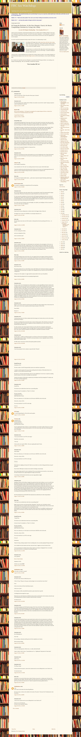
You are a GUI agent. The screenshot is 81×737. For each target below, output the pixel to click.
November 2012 (65, 216)
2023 (62, 197)
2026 (62, 191)
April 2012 (64, 234)
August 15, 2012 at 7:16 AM (19, 205)
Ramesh (15, 109)
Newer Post (14, 729)
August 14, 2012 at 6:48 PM (19, 158)
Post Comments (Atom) (20, 731)
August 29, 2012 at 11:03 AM (19, 705)
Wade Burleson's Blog (64, 160)
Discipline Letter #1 (64, 150)
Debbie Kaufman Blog (65, 134)
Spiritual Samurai (64, 114)
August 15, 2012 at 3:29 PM (19, 250)
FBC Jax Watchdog (64, 35)
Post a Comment (16, 708)
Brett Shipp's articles (31, 55)
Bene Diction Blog (64, 145)
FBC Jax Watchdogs (23, 5)
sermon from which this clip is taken (47, 42)
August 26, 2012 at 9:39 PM (19, 643)
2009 (62, 245)
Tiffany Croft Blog (64, 169)
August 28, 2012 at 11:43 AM (19, 660)
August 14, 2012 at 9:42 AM (19, 97)
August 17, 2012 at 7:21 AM (19, 430)
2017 (62, 204)
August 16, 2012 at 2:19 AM (19, 299)
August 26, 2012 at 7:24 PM (19, 628)
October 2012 (64, 218)
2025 (62, 193)
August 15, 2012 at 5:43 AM (19, 186)
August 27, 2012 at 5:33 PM (19, 653)
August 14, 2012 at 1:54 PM (19, 116)
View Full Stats (62, 186)
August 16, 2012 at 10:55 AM (19, 359)
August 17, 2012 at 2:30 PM (19, 476)
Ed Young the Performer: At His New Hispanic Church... (65, 225)
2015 (62, 207)
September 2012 (65, 220)
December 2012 (65, 214)
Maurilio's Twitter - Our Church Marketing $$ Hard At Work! (65, 178)
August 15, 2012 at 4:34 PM (19, 279)
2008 (62, 247)
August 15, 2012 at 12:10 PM (19, 225)
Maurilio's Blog (63, 175)
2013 (62, 211)
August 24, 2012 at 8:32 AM (19, 613)
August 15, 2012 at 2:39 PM (19, 238)
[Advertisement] (33, 719)
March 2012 (64, 236)
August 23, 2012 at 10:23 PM (19, 601)
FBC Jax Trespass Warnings (64, 154)
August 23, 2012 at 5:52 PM (19, 572)
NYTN (15, 411)
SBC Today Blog (64, 164)
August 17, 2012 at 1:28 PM (19, 445)
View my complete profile (64, 51)
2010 (62, 243)
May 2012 (64, 232)
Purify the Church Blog (65, 148)
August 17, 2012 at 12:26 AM (19, 414)
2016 (62, 206)
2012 (62, 213)
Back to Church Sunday (18, 558)
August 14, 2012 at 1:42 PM (19, 105)
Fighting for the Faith (64, 141)
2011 (62, 241)
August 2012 (64, 222)
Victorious (16, 418)
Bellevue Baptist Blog (64, 166)
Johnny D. (16, 162)
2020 (62, 198)
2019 (62, 200)
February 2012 (64, 237)
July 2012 (64, 228)
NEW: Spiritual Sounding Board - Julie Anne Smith (65, 102)
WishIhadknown (17, 569)
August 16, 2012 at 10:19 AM (19, 331)
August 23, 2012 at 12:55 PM (19, 565)
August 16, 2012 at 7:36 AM (19, 312)
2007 (62, 249)
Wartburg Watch (63, 138)
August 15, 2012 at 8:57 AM (19, 215)
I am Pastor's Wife (64, 111)
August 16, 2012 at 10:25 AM (19, 343)
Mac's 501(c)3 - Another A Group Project (65, 181)
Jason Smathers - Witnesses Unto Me (64, 121)
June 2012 (64, 230)
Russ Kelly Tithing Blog (65, 142)
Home (34, 729)
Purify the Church (64, 139)
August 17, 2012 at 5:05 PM (19, 512)
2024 (62, 195)
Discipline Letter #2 (64, 151)
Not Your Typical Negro (65, 112)
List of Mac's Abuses (64, 147)
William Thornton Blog (65, 132)
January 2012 (64, 239)
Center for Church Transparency (64, 119)
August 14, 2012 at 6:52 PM (19, 172)
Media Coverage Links (65, 123)
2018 (62, 202)
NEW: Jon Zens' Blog (64, 108)
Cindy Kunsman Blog (64, 109)
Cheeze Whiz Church (64, 144)
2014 (62, 209)
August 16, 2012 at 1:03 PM (19, 380)
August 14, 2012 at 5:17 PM (19, 148)
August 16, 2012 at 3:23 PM (19, 407)
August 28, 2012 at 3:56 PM (19, 682)
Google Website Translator (19, 115)
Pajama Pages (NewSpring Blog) (64, 136)
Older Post (53, 729)
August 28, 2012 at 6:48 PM (19, 694)
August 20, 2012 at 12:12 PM (19, 550)
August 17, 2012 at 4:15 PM (19, 496)
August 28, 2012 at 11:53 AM (19, 672)
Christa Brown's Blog (64, 172)
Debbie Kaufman (17, 183)
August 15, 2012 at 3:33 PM (19, 260)
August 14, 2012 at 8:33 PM (19, 179)
